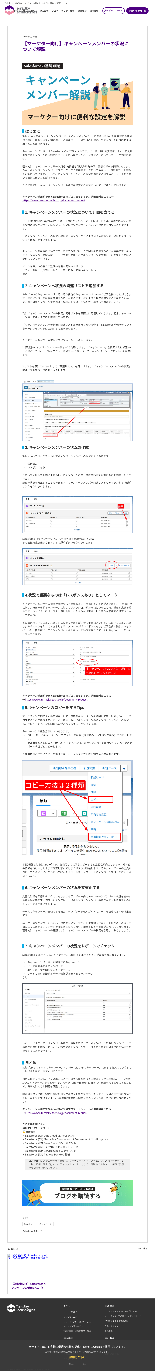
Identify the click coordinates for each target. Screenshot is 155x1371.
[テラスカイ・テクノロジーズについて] (124, 1311)
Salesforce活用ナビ (32, 1231)
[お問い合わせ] (137, 10)
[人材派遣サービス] (73, 1317)
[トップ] (72, 1305)
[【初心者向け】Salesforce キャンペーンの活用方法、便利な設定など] (29, 1266)
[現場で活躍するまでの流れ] (121, 1321)
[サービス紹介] (72, 1312)
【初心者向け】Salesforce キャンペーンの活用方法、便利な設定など (28, 1286)
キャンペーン (45, 1224)
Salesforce (29, 1224)
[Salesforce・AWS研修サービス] (78, 1331)
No (84, 1364)
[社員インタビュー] (114, 1326)
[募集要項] (110, 1331)
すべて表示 (142, 1249)
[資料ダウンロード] (113, 10)
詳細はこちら (77, 1357)
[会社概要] (112, 1338)
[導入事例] (70, 1338)
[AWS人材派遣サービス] (78, 1326)
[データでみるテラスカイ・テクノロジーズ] (123, 1316)
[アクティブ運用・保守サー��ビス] (78, 1322)
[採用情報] (111, 1305)
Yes (71, 1364)
